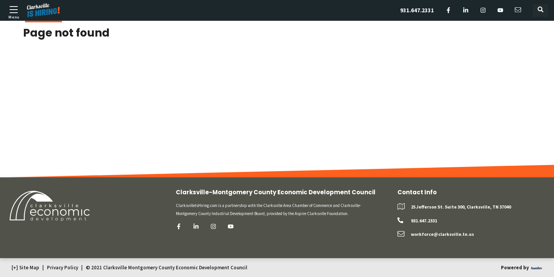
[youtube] (500, 10)
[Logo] (43, 10)
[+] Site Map (25, 267)
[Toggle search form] (540, 10)
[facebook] (448, 10)
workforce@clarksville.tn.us (442, 234)
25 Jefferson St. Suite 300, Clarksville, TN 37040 (461, 207)
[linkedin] (466, 10)
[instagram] (483, 10)
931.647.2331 (417, 10)
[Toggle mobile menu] (13, 11)
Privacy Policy (62, 267)
